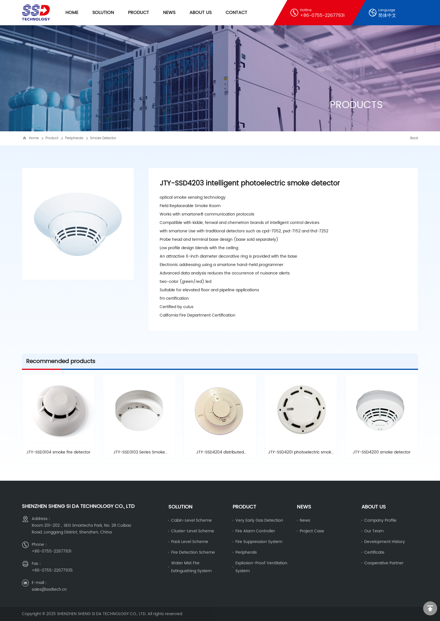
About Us (200, 12)
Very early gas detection (259, 520)
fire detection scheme (193, 552)
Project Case (312, 531)
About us (373, 507)
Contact (236, 12)
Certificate (374, 552)
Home (71, 12)
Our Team (374, 531)
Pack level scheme (189, 541)
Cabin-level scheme (191, 520)
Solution (103, 12)
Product (138, 12)
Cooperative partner (384, 563)
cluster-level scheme (192, 531)
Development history (384, 541)
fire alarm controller (255, 531)
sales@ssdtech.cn (49, 589)
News (169, 12)
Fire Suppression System (258, 541)
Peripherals (74, 138)
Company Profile (380, 520)
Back (414, 138)
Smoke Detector (103, 138)
